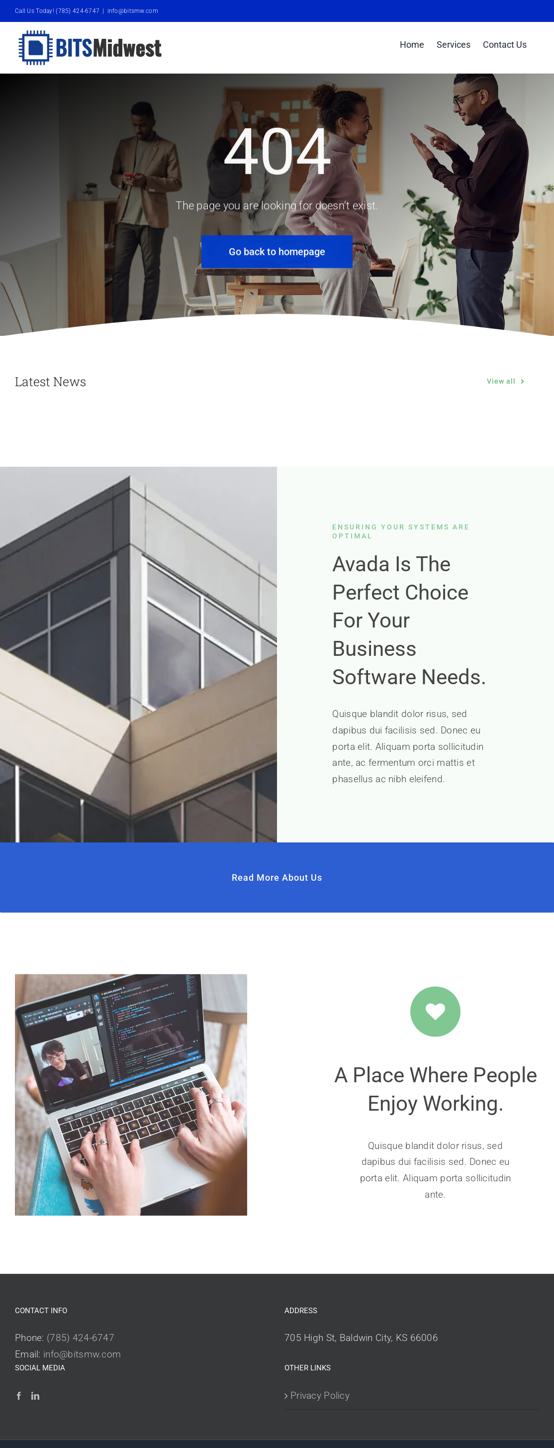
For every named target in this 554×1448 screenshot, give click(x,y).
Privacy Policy (320, 1395)
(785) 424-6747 (80, 1338)
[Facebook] (19, 1396)
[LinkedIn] (35, 1396)
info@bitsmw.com (132, 10)
